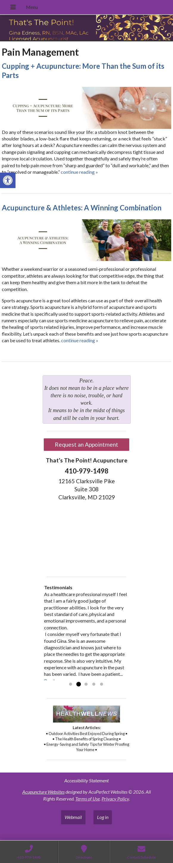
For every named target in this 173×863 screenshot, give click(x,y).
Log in (102, 817)
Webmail (73, 817)
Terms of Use (87, 798)
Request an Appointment (86, 444)
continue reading (79, 172)
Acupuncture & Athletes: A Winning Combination (81, 207)
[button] (7, 180)
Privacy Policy (115, 798)
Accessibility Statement (86, 780)
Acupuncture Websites (43, 792)
